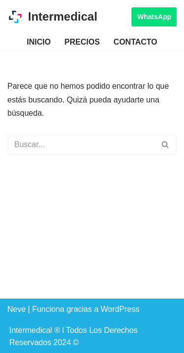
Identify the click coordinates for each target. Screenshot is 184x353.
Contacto (135, 42)
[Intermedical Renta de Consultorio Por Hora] (52, 17)
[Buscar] (81, 144)
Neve (16, 309)
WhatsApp (154, 17)
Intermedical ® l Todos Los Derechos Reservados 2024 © (73, 336)
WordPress (120, 309)
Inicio (38, 42)
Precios (82, 42)
